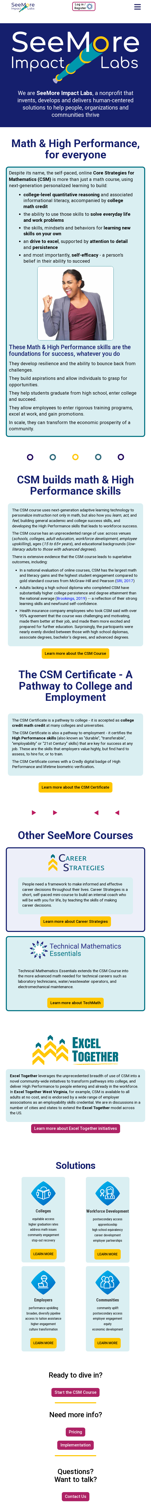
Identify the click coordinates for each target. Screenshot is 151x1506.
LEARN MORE (43, 1254)
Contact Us (75, 1496)
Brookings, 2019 (71, 598)
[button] (137, 6)
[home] (21, 7)
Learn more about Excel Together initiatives (75, 1128)
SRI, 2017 (124, 580)
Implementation (75, 1445)
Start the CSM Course (75, 1392)
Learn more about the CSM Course (75, 653)
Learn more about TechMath (75, 1002)
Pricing (75, 1431)
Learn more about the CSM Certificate (75, 787)
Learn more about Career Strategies (75, 921)
